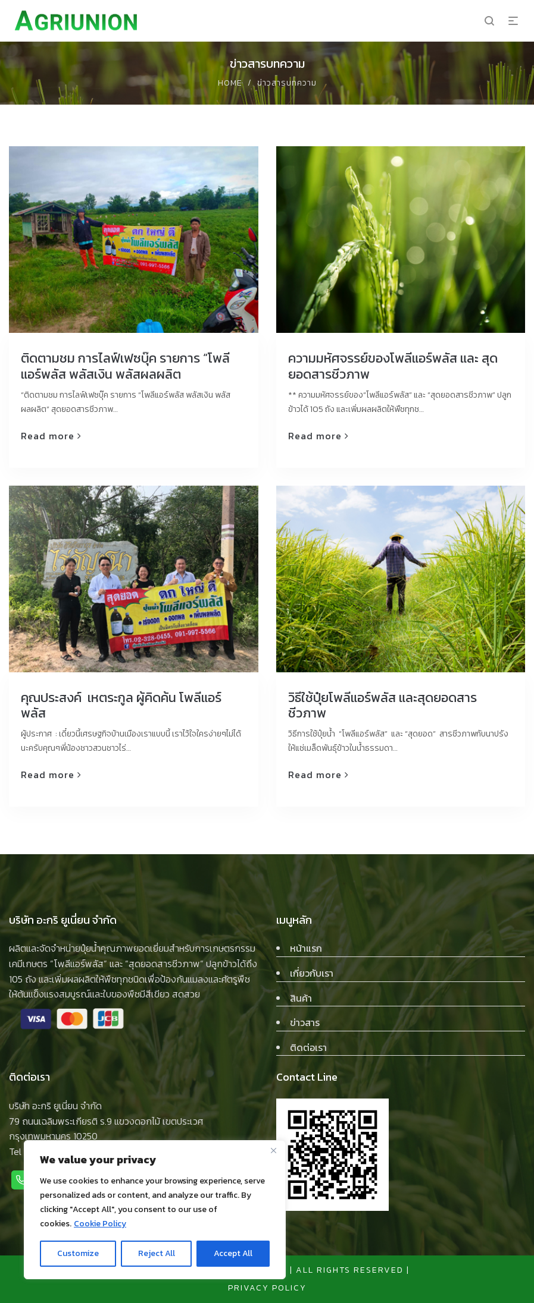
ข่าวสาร (305, 1022)
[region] (155, 1209)
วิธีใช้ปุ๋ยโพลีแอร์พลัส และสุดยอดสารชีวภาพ (382, 705)
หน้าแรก (306, 948)
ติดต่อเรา (308, 1047)
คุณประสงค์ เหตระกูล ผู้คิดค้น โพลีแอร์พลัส (121, 705)
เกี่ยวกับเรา (311, 973)
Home (230, 83)
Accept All (233, 1253)
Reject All (156, 1253)
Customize (78, 1253)
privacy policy (267, 1288)
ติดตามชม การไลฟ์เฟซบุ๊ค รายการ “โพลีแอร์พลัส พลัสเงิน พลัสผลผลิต (125, 365)
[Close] (273, 1150)
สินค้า (301, 998)
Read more (47, 435)
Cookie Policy (100, 1223)
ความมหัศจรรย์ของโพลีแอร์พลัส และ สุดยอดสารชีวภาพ (393, 365)
